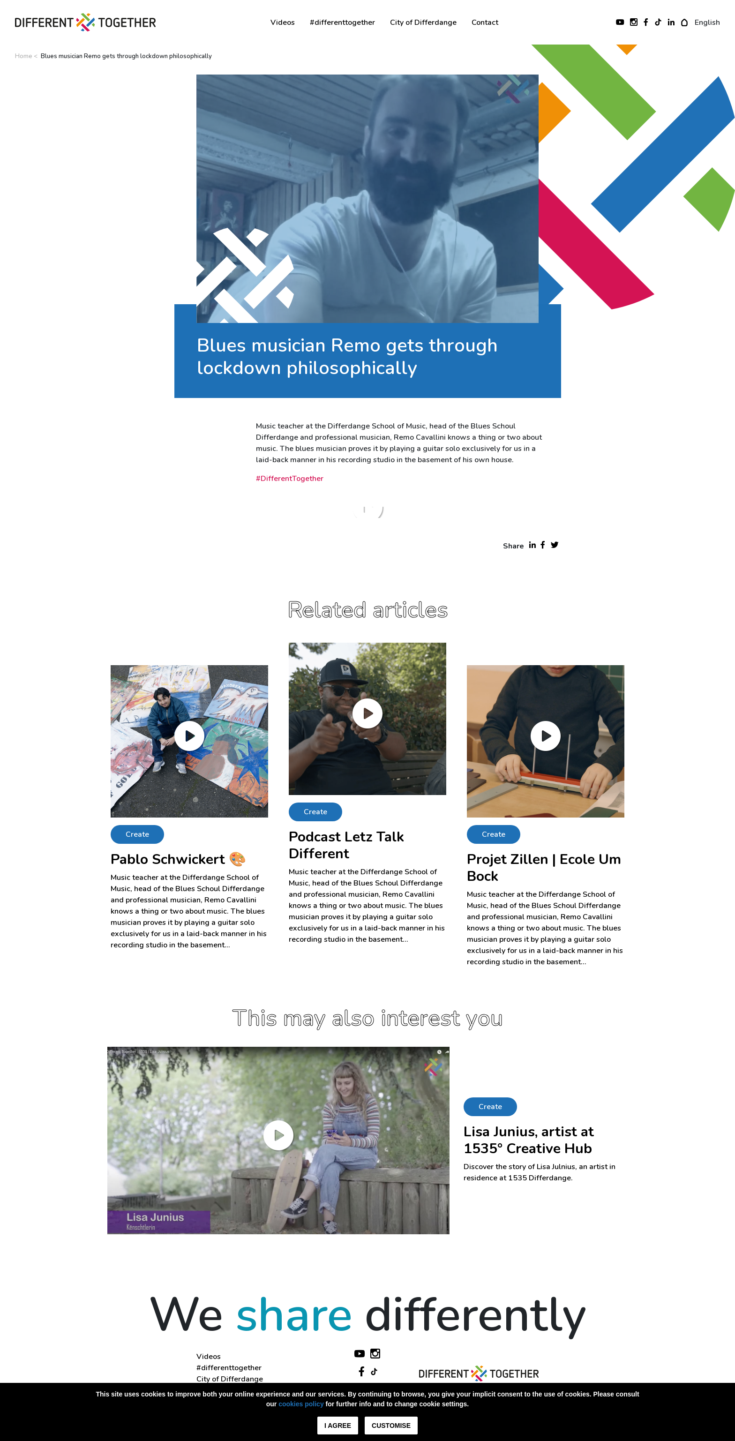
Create (137, 834)
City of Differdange (423, 22)
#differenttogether (342, 22)
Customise (391, 1425)
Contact (485, 22)
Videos (282, 22)
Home (23, 56)
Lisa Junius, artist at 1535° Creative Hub (529, 1140)
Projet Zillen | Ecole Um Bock (544, 868)
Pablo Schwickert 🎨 (178, 859)
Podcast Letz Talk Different (346, 845)
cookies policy (300, 1404)
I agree (337, 1425)
